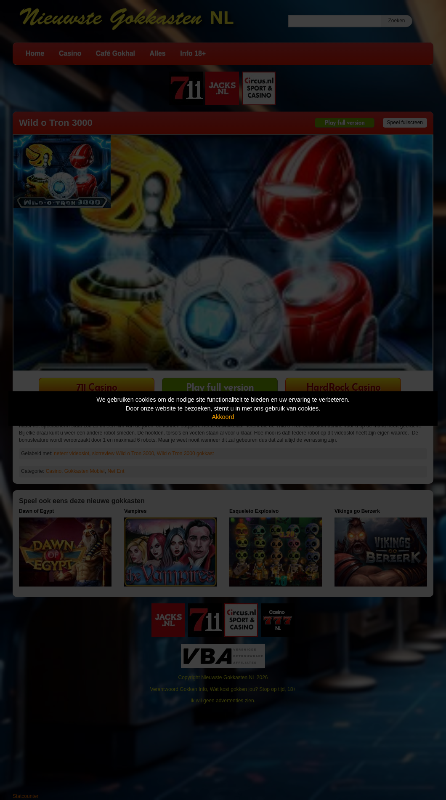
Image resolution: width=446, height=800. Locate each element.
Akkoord (223, 416)
